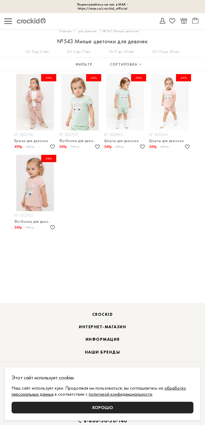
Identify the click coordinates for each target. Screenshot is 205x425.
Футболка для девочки (79, 141)
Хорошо (102, 407)
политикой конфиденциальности (120, 394)
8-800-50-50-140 (105, 421)
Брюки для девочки (31, 141)
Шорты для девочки (121, 141)
